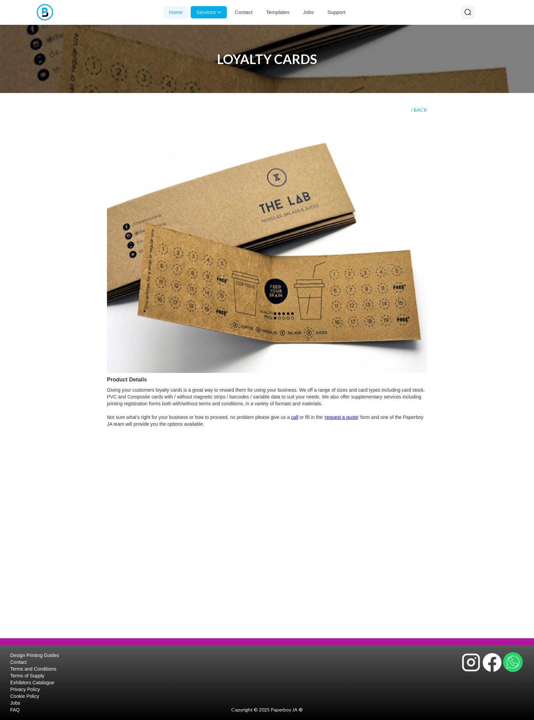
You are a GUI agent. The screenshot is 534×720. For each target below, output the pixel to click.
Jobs (308, 12)
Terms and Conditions (33, 669)
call (294, 417)
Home (176, 12)
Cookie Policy (24, 696)
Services (208, 12)
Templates (277, 12)
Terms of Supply (27, 675)
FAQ (15, 710)
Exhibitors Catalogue (32, 682)
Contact (244, 12)
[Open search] (468, 12)
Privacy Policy (25, 689)
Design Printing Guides (34, 655)
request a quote (341, 417)
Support (336, 12)
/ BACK (419, 110)
